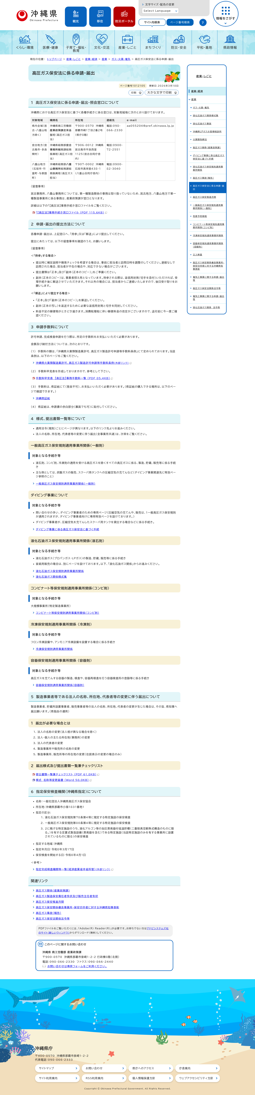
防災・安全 (179, 47)
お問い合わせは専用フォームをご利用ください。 (77, 966)
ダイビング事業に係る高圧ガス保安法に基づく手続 (67, 529)
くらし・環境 (25, 47)
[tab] (152, 22)
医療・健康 (50, 47)
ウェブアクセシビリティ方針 (196, 1078)
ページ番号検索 (180, 22)
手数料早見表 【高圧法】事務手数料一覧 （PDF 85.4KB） (74, 378)
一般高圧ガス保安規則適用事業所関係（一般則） (65, 483)
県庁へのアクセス (143, 1068)
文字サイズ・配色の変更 (159, 4)
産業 (104, 59)
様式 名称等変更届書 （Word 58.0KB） (64, 780)
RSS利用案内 (94, 1078)
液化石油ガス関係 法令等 (206, 302)
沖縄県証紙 (43, 398)
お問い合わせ (94, 1068)
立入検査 (197, 249)
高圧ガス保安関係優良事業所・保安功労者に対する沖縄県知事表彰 (77, 907)
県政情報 (230, 47)
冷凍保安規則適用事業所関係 (54, 649)
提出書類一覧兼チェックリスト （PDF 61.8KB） (67, 774)
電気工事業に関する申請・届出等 (208, 273)
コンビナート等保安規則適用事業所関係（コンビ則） (67, 613)
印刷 (133, 92)
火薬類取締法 (200, 134)
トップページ (54, 59)
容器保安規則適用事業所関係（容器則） (60, 685)
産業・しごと (127, 47)
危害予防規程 (200, 211)
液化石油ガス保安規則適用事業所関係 (60, 571)
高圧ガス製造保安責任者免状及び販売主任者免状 (67, 896)
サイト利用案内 (48, 1078)
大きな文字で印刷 (159, 92)
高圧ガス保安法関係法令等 (53, 918)
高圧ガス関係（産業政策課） (53, 890)
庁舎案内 (185, 1068)
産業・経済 (91, 59)
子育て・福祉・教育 (76, 49)
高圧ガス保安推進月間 (50, 901)
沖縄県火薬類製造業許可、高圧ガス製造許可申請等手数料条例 (84, 363)
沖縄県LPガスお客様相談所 (207, 126)
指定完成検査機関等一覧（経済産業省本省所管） (74, 869)
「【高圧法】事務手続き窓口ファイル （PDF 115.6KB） (71, 212)
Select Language (157, 10)
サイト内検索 (152, 22)
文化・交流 (102, 47)
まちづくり (153, 47)
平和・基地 (204, 47)
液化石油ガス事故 (202, 118)
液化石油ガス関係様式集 (51, 576)
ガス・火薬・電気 (121, 59)
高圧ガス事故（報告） (48, 913)
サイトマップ (46, 1068)
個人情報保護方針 (143, 1078)
